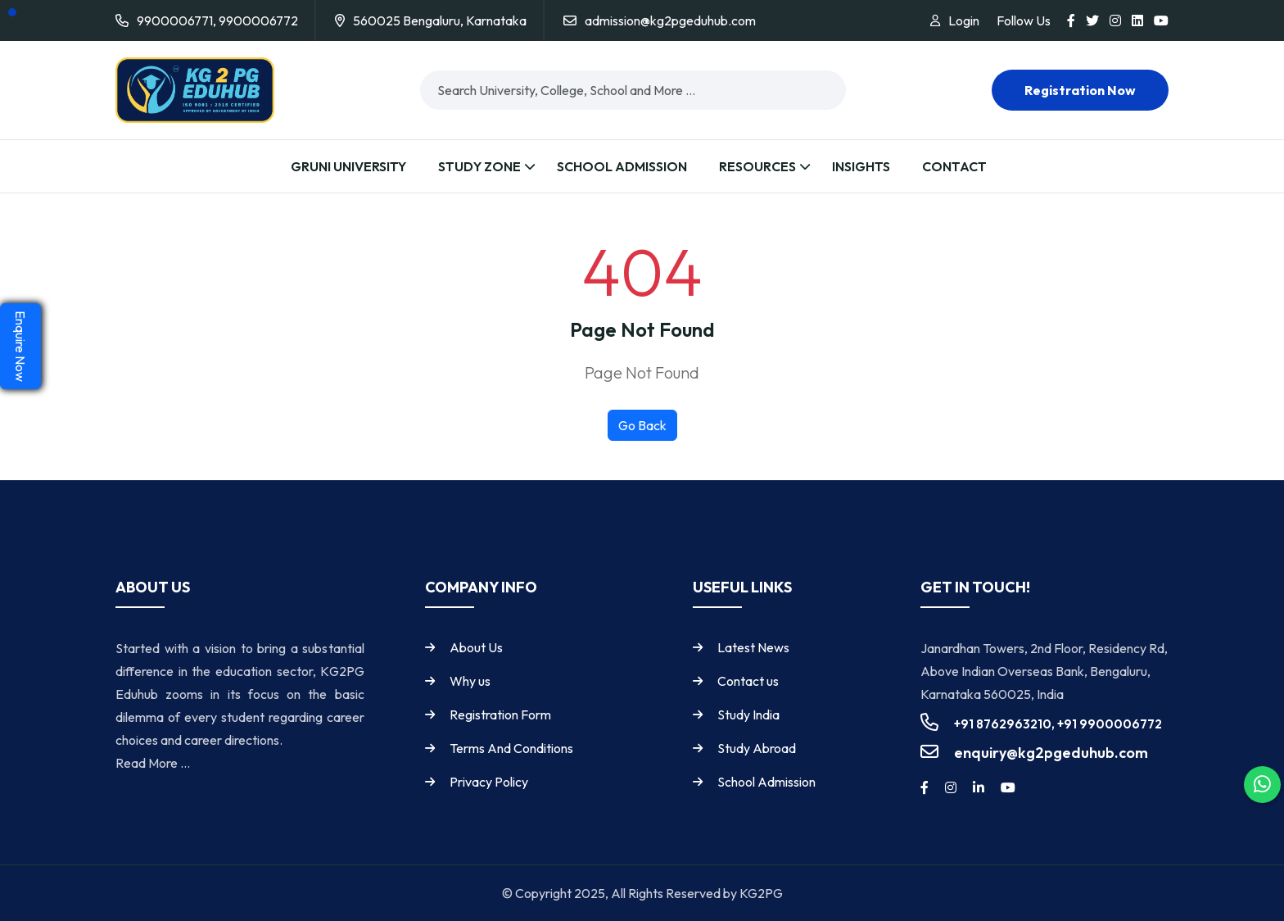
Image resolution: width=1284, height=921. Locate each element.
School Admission (622, 166)
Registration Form (500, 714)
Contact (954, 166)
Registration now (1080, 90)
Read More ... (152, 763)
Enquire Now (20, 346)
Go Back (642, 425)
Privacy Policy (489, 782)
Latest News (753, 647)
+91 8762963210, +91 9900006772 (1058, 724)
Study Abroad (756, 748)
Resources (757, 166)
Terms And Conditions (511, 748)
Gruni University (348, 166)
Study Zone (479, 166)
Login (963, 20)
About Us (476, 647)
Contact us (748, 681)
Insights (861, 166)
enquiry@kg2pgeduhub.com (1051, 752)
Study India (748, 714)
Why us (470, 681)
